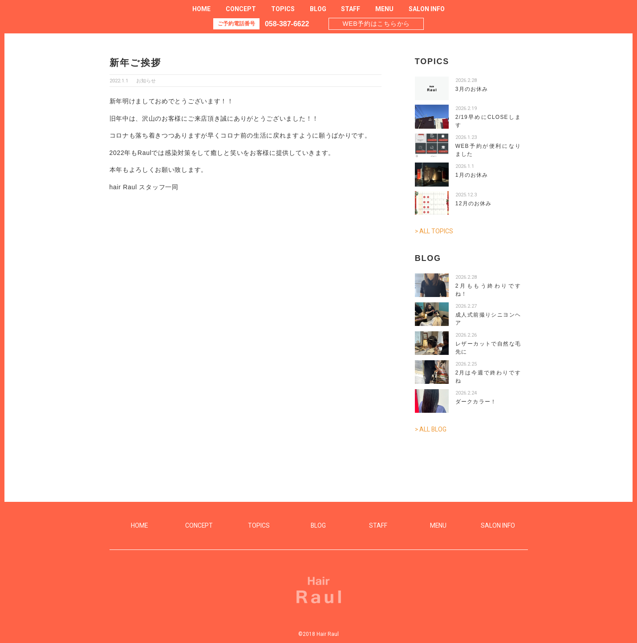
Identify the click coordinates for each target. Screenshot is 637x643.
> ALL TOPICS (434, 231)
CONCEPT (241, 8)
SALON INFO (427, 8)
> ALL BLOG (431, 428)
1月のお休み (471, 175)
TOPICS (283, 8)
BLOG (318, 8)
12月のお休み (473, 203)
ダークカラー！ (475, 401)
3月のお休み (471, 89)
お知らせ (146, 81)
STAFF (350, 8)
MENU (384, 8)
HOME (201, 8)
